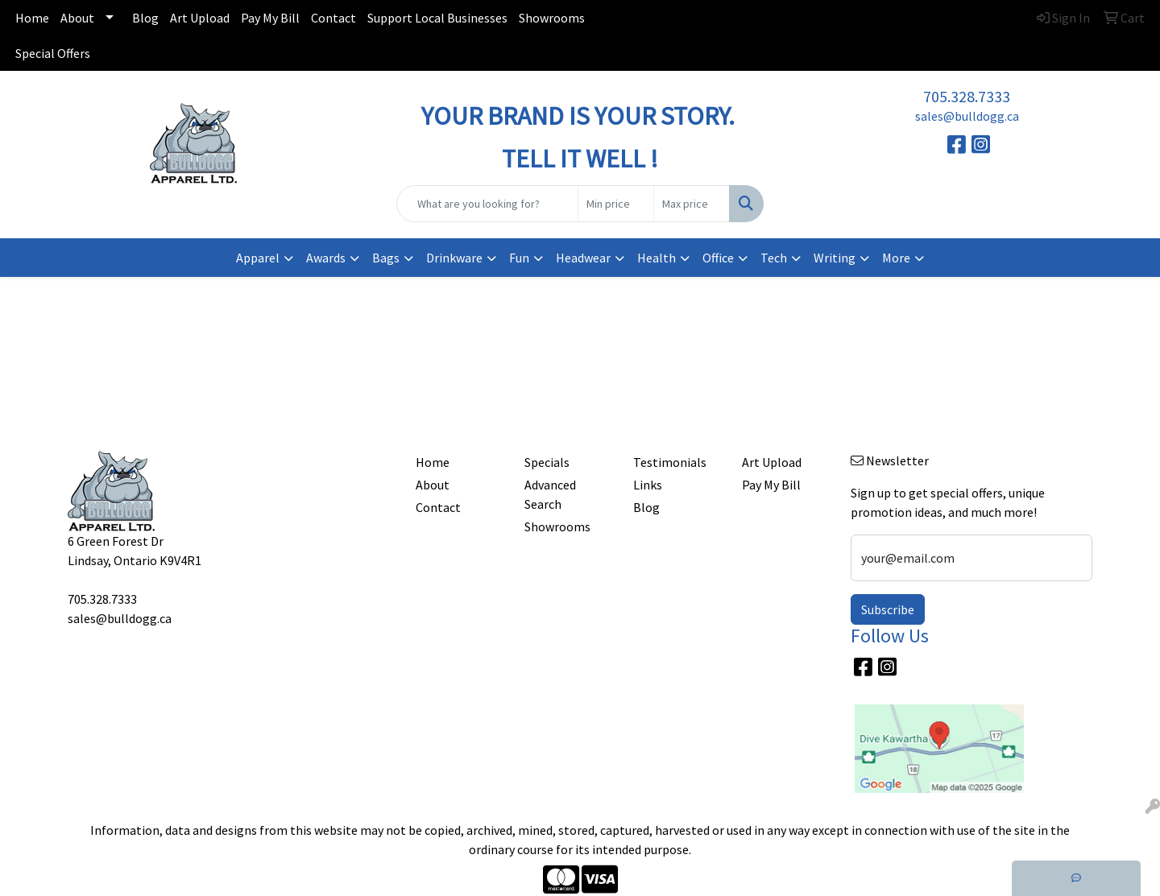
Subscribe (887, 609)
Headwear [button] (583, 258)
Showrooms (552, 18)
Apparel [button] (258, 258)
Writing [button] (835, 258)
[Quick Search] (487, 203)
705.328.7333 (966, 96)
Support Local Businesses (437, 18)
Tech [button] (773, 258)
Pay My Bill (270, 18)
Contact (333, 18)
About (77, 18)
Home (32, 18)
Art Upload (200, 18)
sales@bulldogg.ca (967, 116)
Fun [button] (519, 258)
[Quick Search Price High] (691, 203)
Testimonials (669, 462)
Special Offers (52, 53)
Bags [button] (386, 258)
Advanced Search (550, 494)
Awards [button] (326, 258)
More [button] (896, 258)
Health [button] (656, 258)
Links (647, 485)
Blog (145, 18)
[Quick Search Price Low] (616, 203)
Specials (547, 462)
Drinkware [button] (454, 258)
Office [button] (718, 258)
